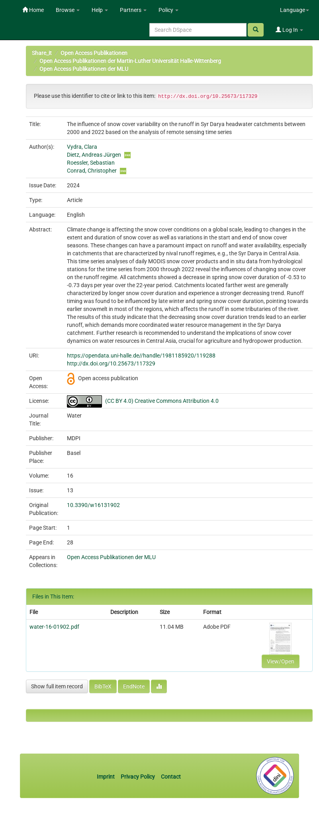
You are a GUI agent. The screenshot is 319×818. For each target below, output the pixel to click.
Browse (68, 10)
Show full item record (57, 686)
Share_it (42, 53)
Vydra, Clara (82, 147)
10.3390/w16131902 (93, 505)
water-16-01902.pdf (54, 627)
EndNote (134, 686)
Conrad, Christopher (92, 170)
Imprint (106, 776)
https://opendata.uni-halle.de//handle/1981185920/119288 (141, 355)
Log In (289, 30)
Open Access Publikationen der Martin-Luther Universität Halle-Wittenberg (130, 61)
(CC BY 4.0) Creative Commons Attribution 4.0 (162, 401)
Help (100, 10)
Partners (133, 10)
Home (33, 10)
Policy (168, 10)
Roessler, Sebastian (91, 162)
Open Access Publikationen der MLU (83, 69)
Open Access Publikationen (94, 53)
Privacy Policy (138, 776)
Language (294, 10)
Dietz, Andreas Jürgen (94, 155)
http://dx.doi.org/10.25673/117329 (111, 363)
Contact (171, 776)
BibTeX (103, 686)
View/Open (280, 661)
